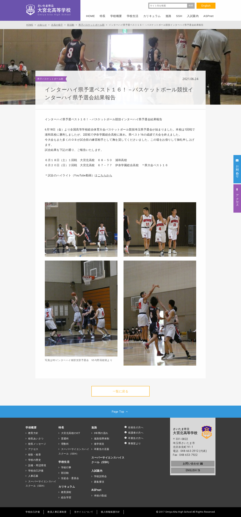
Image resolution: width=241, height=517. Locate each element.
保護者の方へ (133, 432)
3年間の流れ (101, 433)
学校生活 (63, 461)
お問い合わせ (193, 463)
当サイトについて (83, 512)
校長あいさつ (36, 438)
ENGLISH (193, 470)
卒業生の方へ (133, 438)
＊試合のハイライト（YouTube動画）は (78, 175)
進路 (94, 427)
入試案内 (96, 470)
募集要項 (99, 481)
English (206, 5)
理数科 (65, 443)
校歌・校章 (34, 454)
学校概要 (31, 427)
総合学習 (66, 497)
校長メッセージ (37, 443)
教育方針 (33, 433)
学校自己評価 (36, 470)
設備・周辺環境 (37, 465)
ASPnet (96, 490)
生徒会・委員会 (70, 478)
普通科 (65, 438)
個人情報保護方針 (110, 512)
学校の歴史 (34, 459)
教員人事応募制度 (56, 512)
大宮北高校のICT (70, 433)
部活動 (65, 472)
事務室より (132, 443)
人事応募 (33, 476)
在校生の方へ (133, 427)
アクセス (33, 449)
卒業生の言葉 (101, 449)
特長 (61, 427)
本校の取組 (100, 495)
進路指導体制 (101, 438)
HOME (90, 16)
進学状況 (99, 443)
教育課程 (66, 492)
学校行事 (66, 467)
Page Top (120, 411)
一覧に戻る (120, 391)
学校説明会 (100, 476)
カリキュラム (66, 486)
